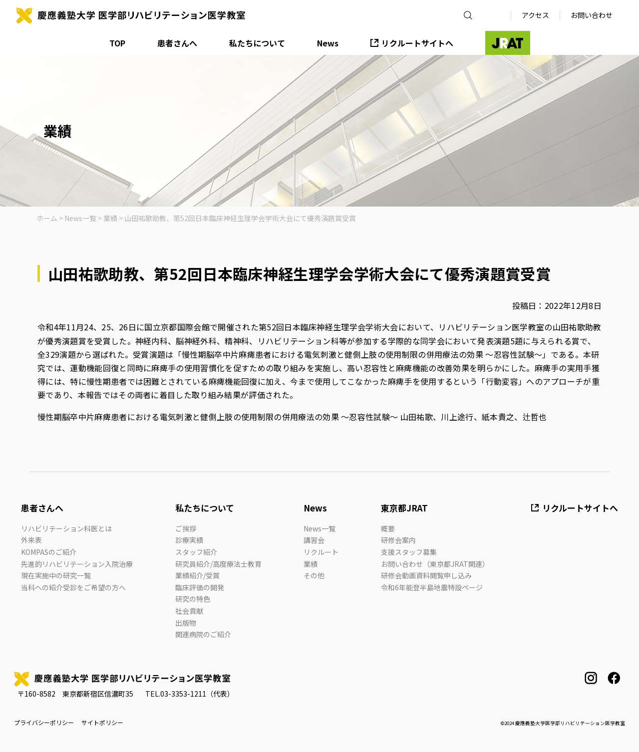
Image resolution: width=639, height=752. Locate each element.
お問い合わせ (592, 15)
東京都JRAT (404, 507)
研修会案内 (398, 540)
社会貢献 (189, 611)
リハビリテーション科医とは (66, 528)
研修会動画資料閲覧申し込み (426, 575)
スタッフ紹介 (196, 552)
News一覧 (319, 528)
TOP (117, 43)
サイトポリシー (102, 723)
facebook (614, 678)
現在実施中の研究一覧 (56, 575)
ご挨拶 (185, 528)
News (327, 43)
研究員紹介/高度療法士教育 (218, 564)
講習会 (314, 540)
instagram (591, 678)
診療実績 (189, 540)
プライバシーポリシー (44, 723)
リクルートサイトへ (417, 43)
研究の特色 (192, 599)
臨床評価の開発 (199, 587)
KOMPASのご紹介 (48, 552)
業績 (311, 564)
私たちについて (257, 43)
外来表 (31, 540)
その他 (314, 575)
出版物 (185, 623)
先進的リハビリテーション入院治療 (77, 564)
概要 (388, 528)
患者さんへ (177, 43)
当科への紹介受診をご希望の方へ (73, 587)
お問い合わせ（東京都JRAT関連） (435, 564)
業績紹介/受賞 (197, 575)
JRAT (507, 43)
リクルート (321, 552)
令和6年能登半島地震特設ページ (432, 587)
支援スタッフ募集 (409, 552)
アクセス (535, 15)
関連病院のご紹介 (203, 634)
